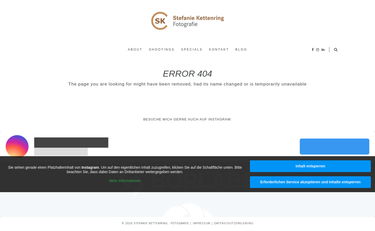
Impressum (201, 223)
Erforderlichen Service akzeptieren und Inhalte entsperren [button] (310, 182)
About (135, 49)
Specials (192, 49)
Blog (241, 49)
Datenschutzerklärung (233, 223)
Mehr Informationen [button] (125, 180)
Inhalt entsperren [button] (310, 166)
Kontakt (219, 49)
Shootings (162, 49)
